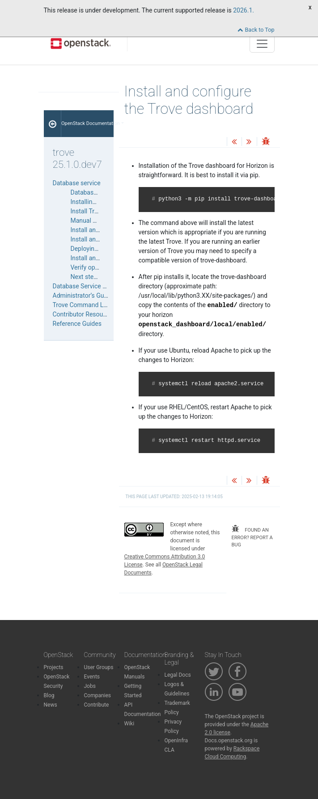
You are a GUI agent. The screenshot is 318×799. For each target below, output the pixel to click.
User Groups (99, 667)
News (50, 705)
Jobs (90, 686)
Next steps (86, 276)
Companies (97, 695)
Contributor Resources (84, 314)
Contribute (96, 705)
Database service (77, 183)
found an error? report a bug (252, 536)
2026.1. (243, 10)
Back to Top (255, 29)
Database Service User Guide (93, 286)
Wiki (129, 723)
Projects (54, 667)
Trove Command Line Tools (91, 304)
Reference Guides (77, 323)
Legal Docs (178, 675)
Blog (49, 695)
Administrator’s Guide (83, 295)
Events (92, 677)
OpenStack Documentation (87, 123)
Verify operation (92, 267)
